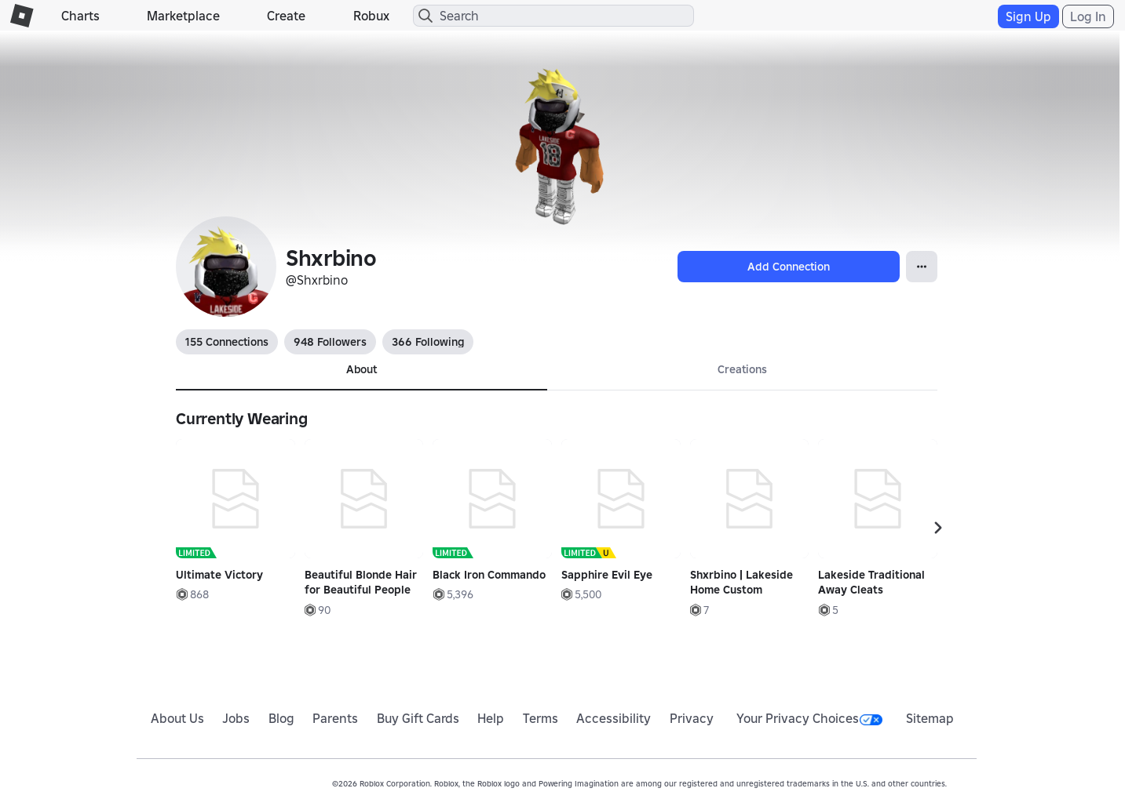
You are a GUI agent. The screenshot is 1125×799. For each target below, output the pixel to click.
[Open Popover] (921, 266)
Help (490, 718)
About (361, 369)
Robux (371, 16)
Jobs (236, 718)
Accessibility (613, 718)
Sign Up (1028, 16)
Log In (1088, 16)
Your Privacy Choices (809, 718)
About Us (177, 718)
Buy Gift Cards (418, 718)
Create (286, 16)
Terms (540, 718)
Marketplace (183, 16)
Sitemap (930, 718)
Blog (281, 718)
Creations (742, 369)
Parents (335, 718)
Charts (80, 16)
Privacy (692, 718)
